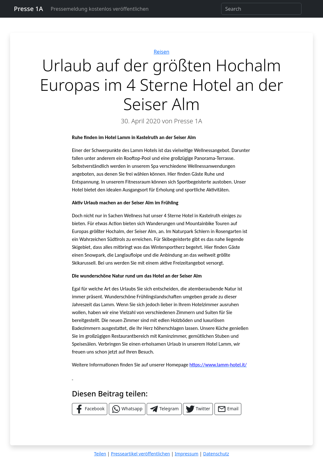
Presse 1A (28, 8)
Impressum (186, 454)
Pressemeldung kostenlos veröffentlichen (99, 8)
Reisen (161, 51)
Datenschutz (216, 454)
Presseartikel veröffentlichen (140, 454)
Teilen (100, 454)
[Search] (261, 9)
